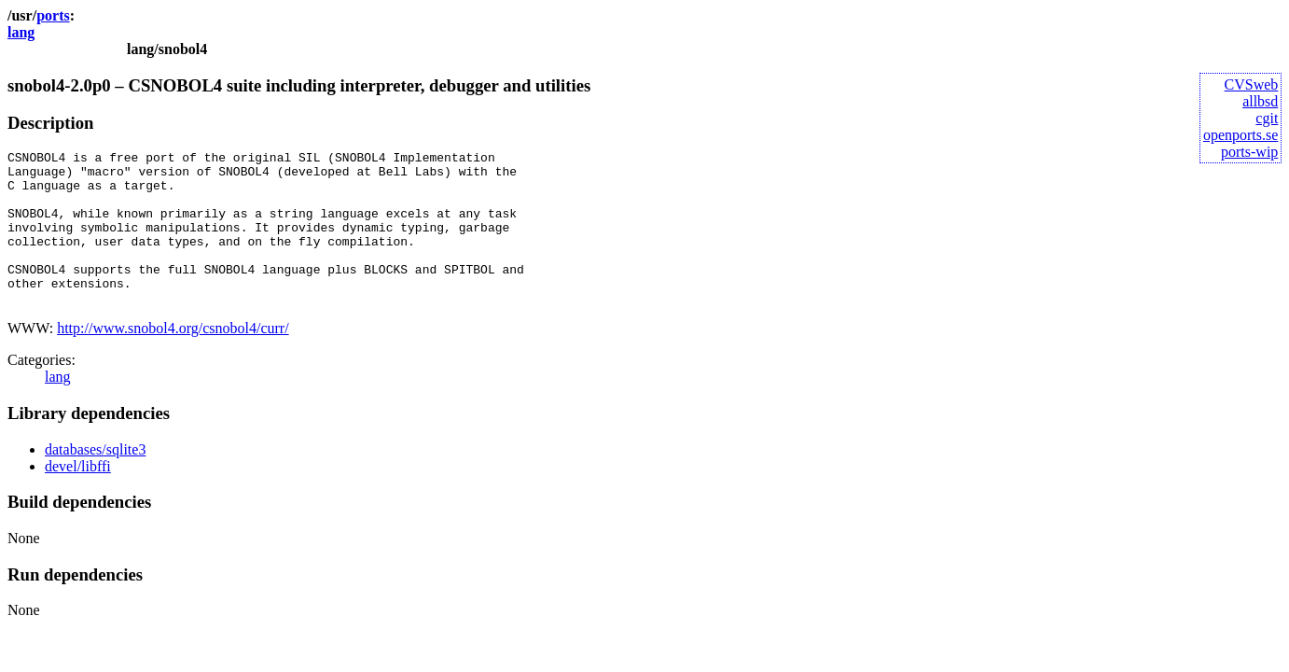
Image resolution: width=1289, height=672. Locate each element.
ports (53, 15)
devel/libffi (78, 497)
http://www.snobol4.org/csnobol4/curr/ (172, 359)
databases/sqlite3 (95, 480)
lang (21, 32)
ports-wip (1249, 152)
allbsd (1260, 101)
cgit (1266, 118)
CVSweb (1252, 84)
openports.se (1240, 135)
